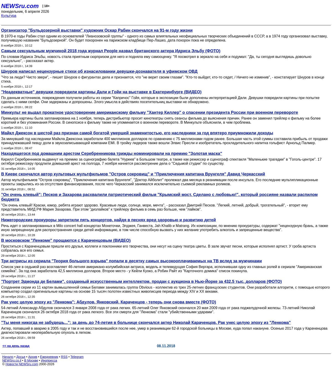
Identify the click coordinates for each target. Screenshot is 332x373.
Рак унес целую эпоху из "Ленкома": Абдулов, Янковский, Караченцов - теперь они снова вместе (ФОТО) (108, 302)
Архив (32, 357)
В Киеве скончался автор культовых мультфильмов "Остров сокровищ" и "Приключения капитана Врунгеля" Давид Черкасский (133, 174)
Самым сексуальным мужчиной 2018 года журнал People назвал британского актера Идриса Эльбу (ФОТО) (110, 51)
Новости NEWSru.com (21, 364)
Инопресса (49, 360)
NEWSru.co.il (11, 360)
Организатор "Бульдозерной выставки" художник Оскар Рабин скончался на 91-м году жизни (97, 30)
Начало (7, 357)
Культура (8, 16)
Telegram (77, 357)
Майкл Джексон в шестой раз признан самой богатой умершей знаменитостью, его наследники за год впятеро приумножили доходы (137, 133)
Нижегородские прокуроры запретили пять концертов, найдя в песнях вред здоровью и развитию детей (108, 220)
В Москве (31, 360)
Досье (20, 357)
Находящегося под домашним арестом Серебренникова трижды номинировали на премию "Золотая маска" (111, 153)
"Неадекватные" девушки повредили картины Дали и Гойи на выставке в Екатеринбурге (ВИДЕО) (101, 92)
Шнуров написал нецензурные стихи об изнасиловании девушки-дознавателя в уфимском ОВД (99, 71)
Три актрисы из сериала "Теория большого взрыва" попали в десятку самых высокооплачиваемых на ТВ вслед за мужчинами (131, 261)
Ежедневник (49, 357)
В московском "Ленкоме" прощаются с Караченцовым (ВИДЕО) (66, 240)
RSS (64, 357)
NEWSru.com (20, 6)
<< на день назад (16, 346)
